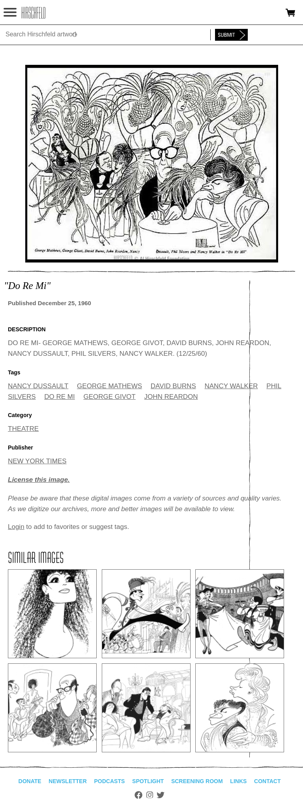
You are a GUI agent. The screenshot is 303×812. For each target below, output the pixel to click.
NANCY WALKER (231, 386)
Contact (267, 781)
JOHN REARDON (171, 396)
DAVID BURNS (173, 386)
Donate (30, 781)
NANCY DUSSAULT (38, 386)
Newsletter (67, 781)
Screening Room (197, 781)
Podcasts (109, 781)
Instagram (149, 795)
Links (238, 781)
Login (16, 527)
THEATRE (23, 428)
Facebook (138, 795)
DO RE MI (59, 396)
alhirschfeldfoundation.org (33, 13)
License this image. (39, 479)
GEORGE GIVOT (109, 396)
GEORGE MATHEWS (109, 386)
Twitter (161, 795)
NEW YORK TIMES (37, 461)
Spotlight (148, 781)
